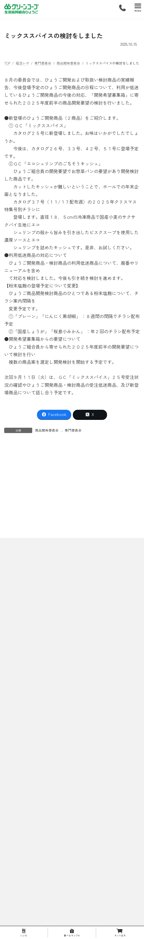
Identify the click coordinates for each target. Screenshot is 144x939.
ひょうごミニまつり (29, 666)
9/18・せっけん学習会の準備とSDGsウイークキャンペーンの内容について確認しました (65, 480)
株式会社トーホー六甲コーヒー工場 (41, 724)
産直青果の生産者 (27, 705)
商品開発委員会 (47, 430)
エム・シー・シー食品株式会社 (37, 734)
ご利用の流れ (18, 802)
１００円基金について (24, 773)
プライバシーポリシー (21, 579)
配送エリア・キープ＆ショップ (31, 812)
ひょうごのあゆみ (24, 617)
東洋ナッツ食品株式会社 (32, 744)
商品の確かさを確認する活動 (33, 714)
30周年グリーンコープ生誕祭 (36, 646)
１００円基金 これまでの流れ (33, 783)
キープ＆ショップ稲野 (28, 851)
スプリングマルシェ (29, 656)
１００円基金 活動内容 (28, 792)
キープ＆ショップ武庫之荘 (31, 841)
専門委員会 (73, 430)
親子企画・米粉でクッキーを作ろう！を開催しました (67, 456)
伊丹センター (21, 870)
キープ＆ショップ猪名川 (29, 831)
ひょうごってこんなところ (28, 597)
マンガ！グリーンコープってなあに (34, 763)
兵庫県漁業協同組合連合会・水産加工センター (49, 753)
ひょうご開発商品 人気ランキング (36, 685)
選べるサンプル (19, 880)
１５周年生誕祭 (26, 675)
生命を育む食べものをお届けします (34, 899)
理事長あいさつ (22, 607)
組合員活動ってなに (23, 890)
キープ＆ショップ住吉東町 (31, 822)
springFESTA (24, 636)
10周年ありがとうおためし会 (36, 627)
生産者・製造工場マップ (29, 695)
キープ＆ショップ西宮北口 (31, 861)
